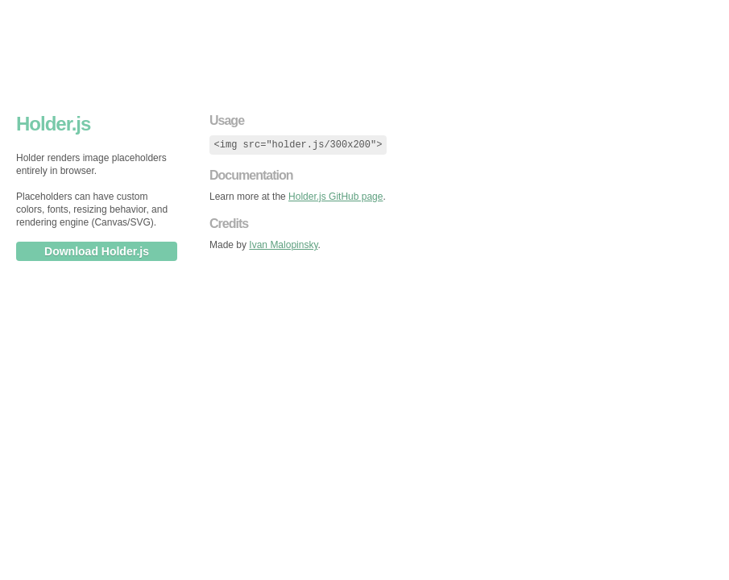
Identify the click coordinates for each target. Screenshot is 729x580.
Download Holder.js (96, 251)
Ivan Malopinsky (283, 245)
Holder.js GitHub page (335, 196)
